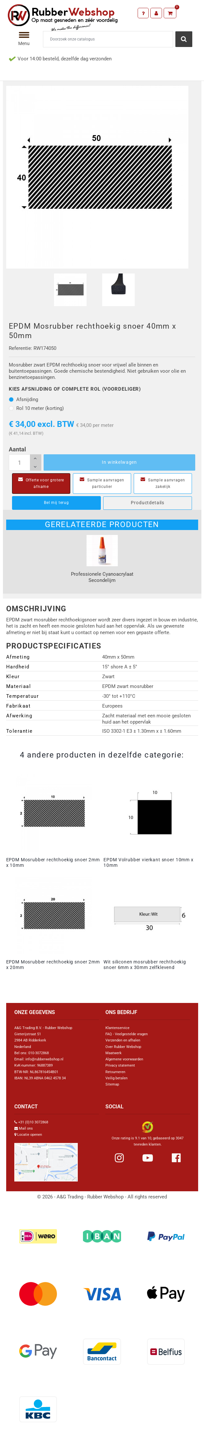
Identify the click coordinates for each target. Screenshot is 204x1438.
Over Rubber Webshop (123, 1047)
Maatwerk (113, 1053)
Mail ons (26, 1128)
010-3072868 (38, 1053)
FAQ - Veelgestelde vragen (126, 1034)
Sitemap (112, 1084)
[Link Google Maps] (46, 1159)
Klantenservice (117, 1028)
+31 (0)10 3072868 (33, 1122)
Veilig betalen (116, 1078)
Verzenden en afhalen (122, 1040)
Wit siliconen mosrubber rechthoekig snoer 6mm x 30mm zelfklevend (144, 964)
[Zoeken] (108, 39)
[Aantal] (25, 462)
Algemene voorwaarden (124, 1059)
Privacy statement (120, 1065)
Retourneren (115, 1072)
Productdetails (147, 502)
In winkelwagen (119, 462)
